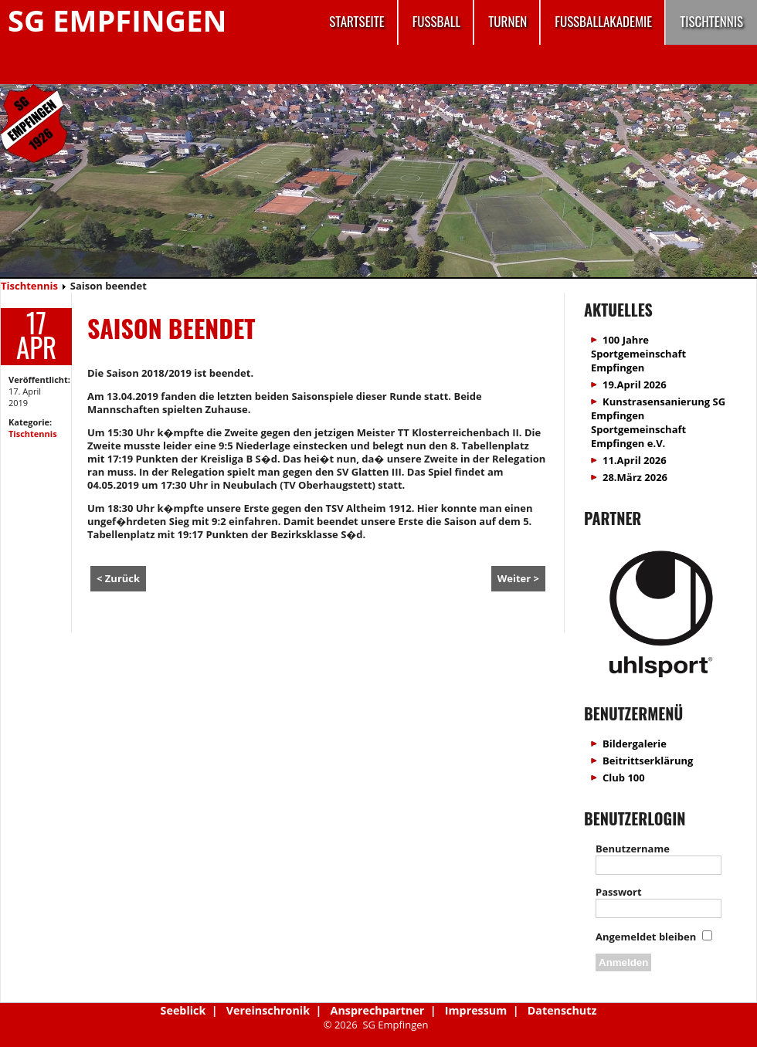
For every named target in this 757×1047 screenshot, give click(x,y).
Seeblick (183, 1010)
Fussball (436, 21)
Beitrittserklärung (648, 760)
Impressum (476, 1010)
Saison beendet (171, 328)
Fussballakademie (603, 21)
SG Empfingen (117, 20)
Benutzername (633, 849)
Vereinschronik (268, 1010)
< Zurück (118, 578)
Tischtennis (711, 21)
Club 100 (624, 777)
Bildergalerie (635, 744)
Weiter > (518, 578)
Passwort (619, 892)
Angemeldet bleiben (646, 937)
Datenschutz (562, 1010)
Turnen (507, 21)
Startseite (356, 21)
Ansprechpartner (378, 1010)
